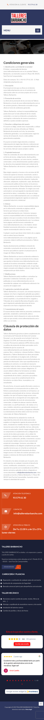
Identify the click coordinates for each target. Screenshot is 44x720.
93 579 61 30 (32, 5)
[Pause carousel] (22, 684)
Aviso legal (28, 709)
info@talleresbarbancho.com (26, 472)
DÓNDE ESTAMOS (12, 567)
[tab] (7, 680)
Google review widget (15, 691)
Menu (7, 30)
